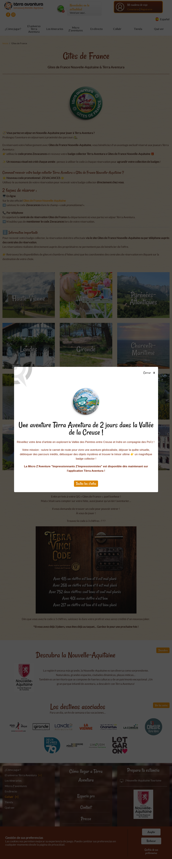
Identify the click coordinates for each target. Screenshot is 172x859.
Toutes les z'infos (86, 483)
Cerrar (150, 373)
